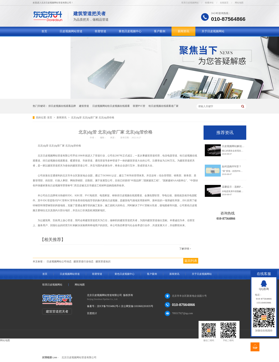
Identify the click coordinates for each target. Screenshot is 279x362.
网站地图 (239, 2)
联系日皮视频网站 (190, 2)
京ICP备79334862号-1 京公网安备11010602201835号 (125, 306)
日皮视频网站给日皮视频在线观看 (111, 106)
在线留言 (224, 2)
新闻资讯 (183, 31)
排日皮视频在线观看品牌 (62, 106)
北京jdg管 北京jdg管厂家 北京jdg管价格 (92, 117)
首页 (44, 31)
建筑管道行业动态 (83, 261)
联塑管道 (100, 31)
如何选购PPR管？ (231, 166)
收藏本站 (209, 2)
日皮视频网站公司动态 (59, 261)
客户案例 (159, 31)
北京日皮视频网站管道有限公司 (79, 357)
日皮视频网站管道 (71, 31)
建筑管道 (84, 106)
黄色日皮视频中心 (130, 31)
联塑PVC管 (139, 106)
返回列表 (190, 261)
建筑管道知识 (103, 261)
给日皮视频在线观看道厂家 (163, 106)
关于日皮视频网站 (213, 31)
